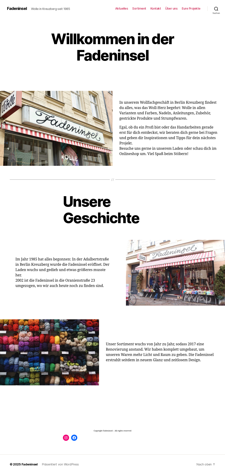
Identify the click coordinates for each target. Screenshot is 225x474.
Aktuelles (121, 8)
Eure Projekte (191, 8)
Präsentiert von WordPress (60, 464)
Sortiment (139, 8)
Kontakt (155, 8)
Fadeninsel (17, 9)
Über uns (171, 8)
